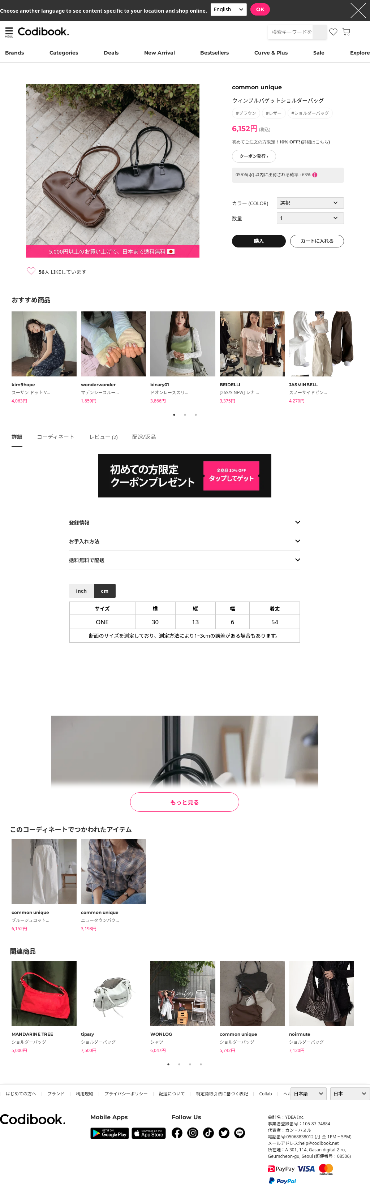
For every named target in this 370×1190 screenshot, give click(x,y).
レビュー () (103, 436)
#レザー (274, 113)
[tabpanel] (46, 358)
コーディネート (55, 436)
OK (260, 9)
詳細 (17, 436)
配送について (172, 1094)
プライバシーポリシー (126, 1094)
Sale (318, 52)
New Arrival (159, 52)
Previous (6, 358)
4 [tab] (201, 1064)
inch (81, 590)
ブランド (56, 1094)
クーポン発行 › (254, 156)
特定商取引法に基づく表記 (222, 1094)
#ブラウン (246, 113)
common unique (257, 87)
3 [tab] (195, 414)
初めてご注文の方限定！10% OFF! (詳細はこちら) (281, 142)
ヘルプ (289, 1094)
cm (104, 590)
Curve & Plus (271, 52)
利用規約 (84, 1094)
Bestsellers (214, 52)
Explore (360, 52)
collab (265, 1094)
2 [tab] (185, 414)
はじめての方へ (21, 1094)
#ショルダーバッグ (310, 113)
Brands (14, 52)
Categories (64, 52)
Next (363, 358)
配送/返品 (144, 436)
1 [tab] (174, 414)
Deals (111, 52)
